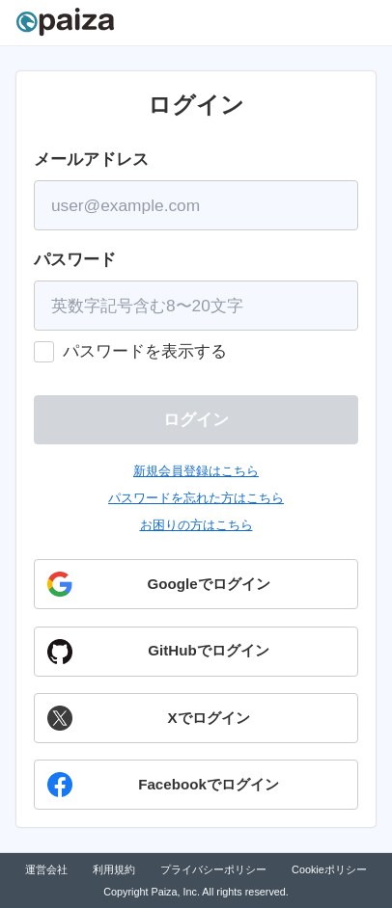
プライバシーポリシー (213, 869)
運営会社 (46, 869)
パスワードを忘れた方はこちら (196, 498)
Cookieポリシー (329, 869)
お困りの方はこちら (196, 525)
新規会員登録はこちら (196, 471)
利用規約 (114, 869)
